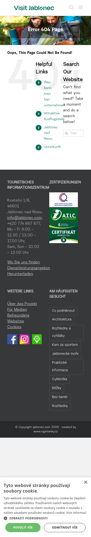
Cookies (14, 327)
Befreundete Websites (18, 318)
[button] (45, 518)
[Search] (66, 133)
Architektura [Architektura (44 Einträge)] (62, 319)
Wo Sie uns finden (23, 262)
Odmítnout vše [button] (64, 527)
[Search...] (73, 133)
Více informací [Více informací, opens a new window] (76, 513)
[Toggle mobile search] (71, 7)
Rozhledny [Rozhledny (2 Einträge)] (60, 406)
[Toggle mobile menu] (81, 7)
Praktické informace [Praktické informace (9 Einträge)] (60, 366)
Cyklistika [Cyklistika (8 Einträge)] (59, 379)
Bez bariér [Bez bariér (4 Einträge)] (60, 397)
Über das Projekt (22, 304)
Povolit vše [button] (23, 527)
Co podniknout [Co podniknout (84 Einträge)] (63, 311)
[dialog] (45, 507)
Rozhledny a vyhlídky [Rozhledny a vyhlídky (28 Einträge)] (61, 332)
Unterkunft (52, 147)
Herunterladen (20, 274)
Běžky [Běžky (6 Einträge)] (56, 388)
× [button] (85, 482)
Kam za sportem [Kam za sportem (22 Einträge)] (65, 345)
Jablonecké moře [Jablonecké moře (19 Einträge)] (65, 354)
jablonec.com (41, 427)
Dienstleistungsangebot (24, 268)
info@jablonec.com (24, 218)
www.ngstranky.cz (45, 431)
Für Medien (17, 310)
